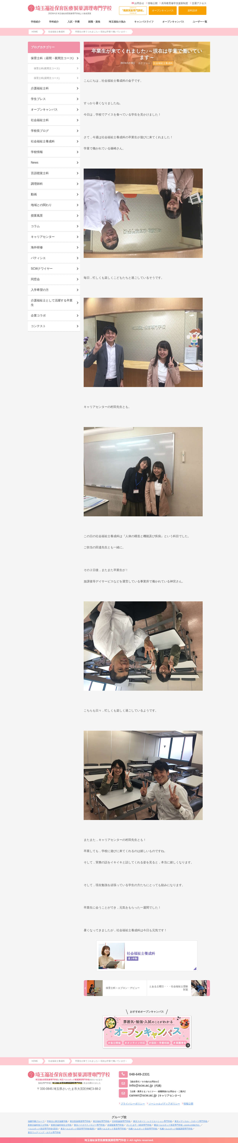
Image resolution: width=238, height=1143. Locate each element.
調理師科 (37, 183)
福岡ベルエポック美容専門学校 (111, 1129)
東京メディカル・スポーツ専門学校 (191, 1121)
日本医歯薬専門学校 (121, 1121)
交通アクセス (198, 3)
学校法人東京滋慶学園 (57, 1121)
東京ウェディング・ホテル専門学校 (44, 1132)
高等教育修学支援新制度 (173, 3)
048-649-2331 (134, 1074)
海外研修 (37, 247)
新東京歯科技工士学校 (38, 1125)
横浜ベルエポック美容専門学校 (177, 1125)
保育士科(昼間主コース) (47, 78)
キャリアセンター (43, 236)
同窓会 (35, 279)
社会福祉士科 (40, 120)
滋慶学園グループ (36, 1121)
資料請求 (192, 10)
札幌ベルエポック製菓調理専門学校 (176, 1129)
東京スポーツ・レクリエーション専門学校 (152, 1121)
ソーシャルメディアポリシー (164, 1103)
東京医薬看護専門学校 (80, 1121)
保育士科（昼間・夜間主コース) (52, 58)
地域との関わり (41, 205)
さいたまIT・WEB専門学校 (138, 1125)
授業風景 (37, 215)
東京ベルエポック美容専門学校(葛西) (78, 1129)
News (34, 162)
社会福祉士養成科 (163, 63)
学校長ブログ (40, 130)
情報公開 (151, 3)
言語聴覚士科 (40, 173)
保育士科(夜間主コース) (47, 68)
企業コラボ (38, 315)
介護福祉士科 (40, 88)
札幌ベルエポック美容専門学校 (142, 1129)
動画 (34, 194)
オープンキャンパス (163, 10)
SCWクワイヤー (42, 268)
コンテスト (38, 326)
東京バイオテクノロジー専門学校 (89, 1125)
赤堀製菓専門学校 (115, 1125)
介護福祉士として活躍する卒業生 (52, 302)
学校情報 (37, 152)
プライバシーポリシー (133, 1103)
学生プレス (38, 98)
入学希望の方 (40, 289)
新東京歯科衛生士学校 (61, 1125)
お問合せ (138, 3)
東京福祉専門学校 (101, 1121)
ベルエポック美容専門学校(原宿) (43, 1129)
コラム (35, 226)
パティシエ (38, 258)
